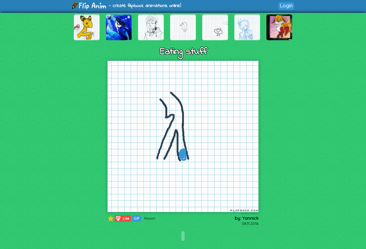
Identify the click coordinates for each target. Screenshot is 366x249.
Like (122, 218)
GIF (136, 218)
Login (286, 6)
